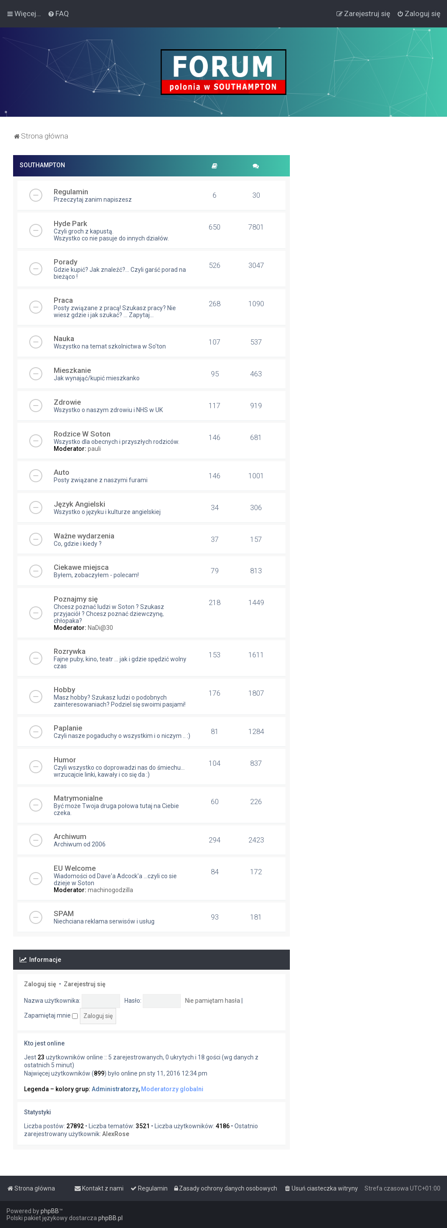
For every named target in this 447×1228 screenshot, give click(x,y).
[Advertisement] (368, 209)
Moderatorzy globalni (172, 1089)
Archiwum (70, 836)
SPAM (64, 913)
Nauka (64, 338)
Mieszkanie (72, 370)
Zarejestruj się (85, 984)
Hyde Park (70, 223)
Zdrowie (67, 402)
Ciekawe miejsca (81, 567)
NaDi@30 (100, 627)
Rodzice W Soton (82, 434)
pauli (94, 448)
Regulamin (71, 191)
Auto (61, 472)
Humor (65, 759)
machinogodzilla (110, 889)
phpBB (50, 1211)
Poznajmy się (76, 599)
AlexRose (115, 1133)
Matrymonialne (78, 798)
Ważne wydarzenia (84, 535)
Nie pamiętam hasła (212, 1000)
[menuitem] (58, 13)
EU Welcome (75, 868)
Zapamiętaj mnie (51, 1015)
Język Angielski (79, 504)
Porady (65, 261)
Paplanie (68, 728)
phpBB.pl (110, 1217)
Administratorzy (115, 1089)
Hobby (64, 689)
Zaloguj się (40, 984)
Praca (63, 300)
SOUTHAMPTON (42, 165)
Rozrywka (70, 651)
